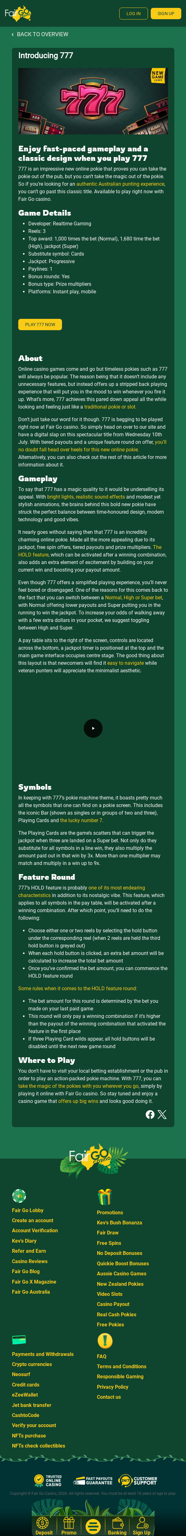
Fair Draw (108, 1233)
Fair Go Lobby (27, 1210)
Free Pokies (110, 1325)
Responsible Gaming (120, 1377)
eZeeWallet (25, 1395)
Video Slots (109, 1294)
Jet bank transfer (31, 1405)
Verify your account (34, 1425)
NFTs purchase (29, 1436)
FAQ (101, 1356)
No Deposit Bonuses (119, 1253)
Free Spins (109, 1243)
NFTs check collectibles (38, 1446)
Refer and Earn (29, 1251)
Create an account (32, 1220)
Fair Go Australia (31, 1292)
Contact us (109, 1397)
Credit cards (25, 1385)
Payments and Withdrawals (43, 1354)
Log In (134, 13)
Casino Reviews (30, 1261)
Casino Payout (113, 1304)
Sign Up (166, 13)
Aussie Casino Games (121, 1274)
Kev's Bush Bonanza (119, 1223)
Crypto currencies (32, 1364)
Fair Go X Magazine (34, 1282)
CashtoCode (25, 1415)
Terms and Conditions (121, 1366)
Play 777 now (40, 324)
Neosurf (21, 1374)
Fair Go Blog (26, 1271)
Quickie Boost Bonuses (123, 1264)
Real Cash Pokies (116, 1315)
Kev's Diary (24, 1241)
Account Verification (35, 1231)
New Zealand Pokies (120, 1284)
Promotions (110, 1213)
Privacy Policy (112, 1387)
